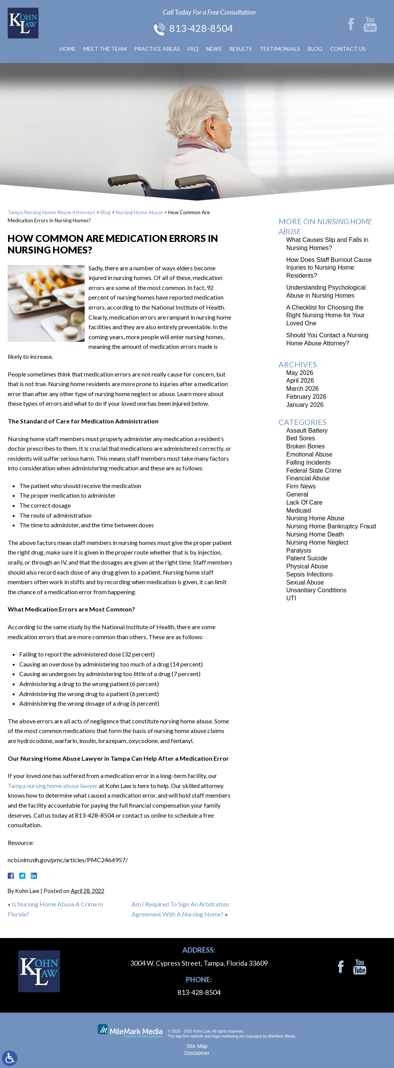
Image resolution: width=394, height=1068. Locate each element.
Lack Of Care (304, 502)
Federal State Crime (313, 470)
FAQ (193, 48)
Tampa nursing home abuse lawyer (53, 785)
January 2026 (305, 405)
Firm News (301, 486)
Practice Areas (157, 48)
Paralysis (298, 550)
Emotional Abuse (309, 454)
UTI (291, 598)
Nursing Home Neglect (317, 542)
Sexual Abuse (305, 582)
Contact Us (348, 48)
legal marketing (225, 1036)
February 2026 (306, 396)
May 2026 (299, 373)
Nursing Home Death (315, 534)
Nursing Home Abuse (139, 212)
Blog (315, 48)
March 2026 (302, 388)
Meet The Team (105, 48)
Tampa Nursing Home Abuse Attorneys (51, 212)
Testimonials (280, 48)
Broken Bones (305, 446)
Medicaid (298, 510)
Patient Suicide (306, 558)
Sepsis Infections (309, 574)
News (214, 48)
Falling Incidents (308, 462)
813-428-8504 (201, 28)
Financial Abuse (308, 478)
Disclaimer (196, 1053)
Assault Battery (307, 430)
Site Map (196, 1046)
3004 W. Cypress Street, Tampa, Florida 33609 (199, 963)
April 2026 (300, 380)
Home (68, 48)
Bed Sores (300, 438)
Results (240, 48)
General (297, 494)
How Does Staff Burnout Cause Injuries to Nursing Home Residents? (329, 268)
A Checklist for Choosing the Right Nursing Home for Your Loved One (325, 315)
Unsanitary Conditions (316, 590)
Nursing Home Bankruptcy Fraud (331, 526)
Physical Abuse (307, 566)
